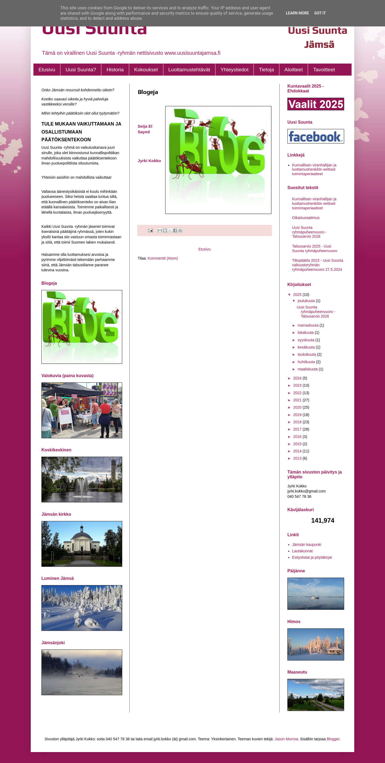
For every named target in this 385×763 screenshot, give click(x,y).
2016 (298, 437)
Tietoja (266, 69)
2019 (298, 415)
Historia (115, 69)
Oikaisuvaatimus (306, 218)
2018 (298, 422)
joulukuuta (307, 301)
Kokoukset (146, 69)
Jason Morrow (286, 739)
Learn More (297, 13)
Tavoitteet (324, 69)
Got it (320, 13)
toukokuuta (307, 354)
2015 (298, 444)
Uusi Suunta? (81, 69)
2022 (298, 393)
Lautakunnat (302, 551)
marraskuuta (308, 325)
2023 (298, 385)
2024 (298, 378)
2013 (298, 458)
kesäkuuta (307, 347)
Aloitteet (293, 69)
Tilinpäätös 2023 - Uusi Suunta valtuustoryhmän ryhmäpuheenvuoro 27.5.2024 (317, 265)
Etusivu (46, 69)
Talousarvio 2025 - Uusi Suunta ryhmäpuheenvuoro (314, 248)
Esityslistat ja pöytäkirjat (312, 557)
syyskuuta (306, 340)
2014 (298, 451)
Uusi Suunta (94, 27)
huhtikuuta (307, 362)
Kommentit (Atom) (163, 258)
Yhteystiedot (235, 69)
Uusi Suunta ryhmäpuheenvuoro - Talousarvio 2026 (309, 232)
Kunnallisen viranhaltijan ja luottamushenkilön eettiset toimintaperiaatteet (314, 169)
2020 (298, 407)
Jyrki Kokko (149, 160)
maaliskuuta (308, 369)
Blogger (333, 739)
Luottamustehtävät (189, 69)
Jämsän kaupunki (306, 544)
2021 (298, 400)
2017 (298, 429)
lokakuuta (306, 332)
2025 (298, 294)
